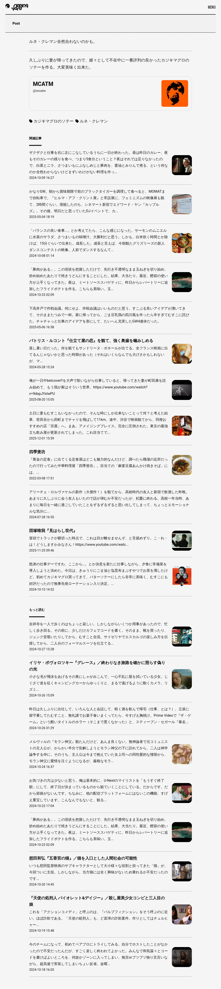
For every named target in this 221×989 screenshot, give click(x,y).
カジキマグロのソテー (51, 121)
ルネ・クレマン (91, 121)
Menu (212, 7)
